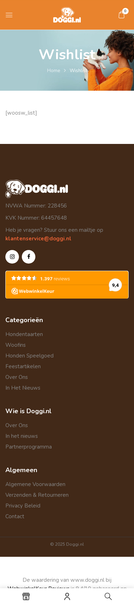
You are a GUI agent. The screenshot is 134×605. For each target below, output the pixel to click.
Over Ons (16, 377)
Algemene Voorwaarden (35, 484)
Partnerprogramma (28, 446)
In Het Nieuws (22, 387)
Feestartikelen (23, 366)
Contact (14, 516)
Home (53, 71)
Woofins (15, 345)
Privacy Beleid (22, 505)
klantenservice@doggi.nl (38, 238)
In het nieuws (21, 436)
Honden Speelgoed (29, 355)
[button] (121, 14)
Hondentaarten (24, 334)
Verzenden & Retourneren (37, 495)
